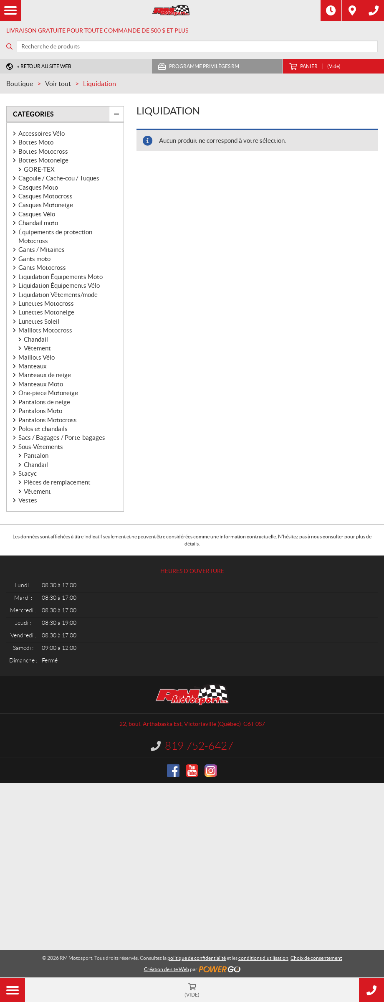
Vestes (27, 500)
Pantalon (36, 455)
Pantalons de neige (44, 402)
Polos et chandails (43, 428)
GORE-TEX (39, 169)
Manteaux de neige (44, 374)
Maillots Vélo (36, 357)
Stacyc (27, 473)
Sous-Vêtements (40, 446)
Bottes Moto (35, 142)
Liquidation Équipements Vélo (59, 285)
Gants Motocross (42, 267)
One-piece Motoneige (48, 392)
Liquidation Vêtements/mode (58, 294)
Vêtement (37, 348)
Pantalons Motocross (47, 420)
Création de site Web (166, 969)
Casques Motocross (45, 196)
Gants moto (34, 258)
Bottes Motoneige (43, 160)
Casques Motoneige (45, 204)
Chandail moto (38, 222)
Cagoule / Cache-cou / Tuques (58, 178)
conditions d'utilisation (263, 958)
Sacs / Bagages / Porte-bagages (61, 437)
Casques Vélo (36, 214)
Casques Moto (38, 187)
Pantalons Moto (40, 410)
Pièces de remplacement (57, 482)
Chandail (36, 339)
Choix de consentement (316, 958)
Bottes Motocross (43, 151)
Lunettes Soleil (38, 321)
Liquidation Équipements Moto (60, 276)
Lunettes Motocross (46, 303)
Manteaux (32, 366)
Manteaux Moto (40, 384)
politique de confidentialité (196, 958)
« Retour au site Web (44, 66)
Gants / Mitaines (41, 249)
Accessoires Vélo (41, 133)
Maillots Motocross (45, 330)
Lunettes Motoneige (46, 312)
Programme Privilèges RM (204, 66)
